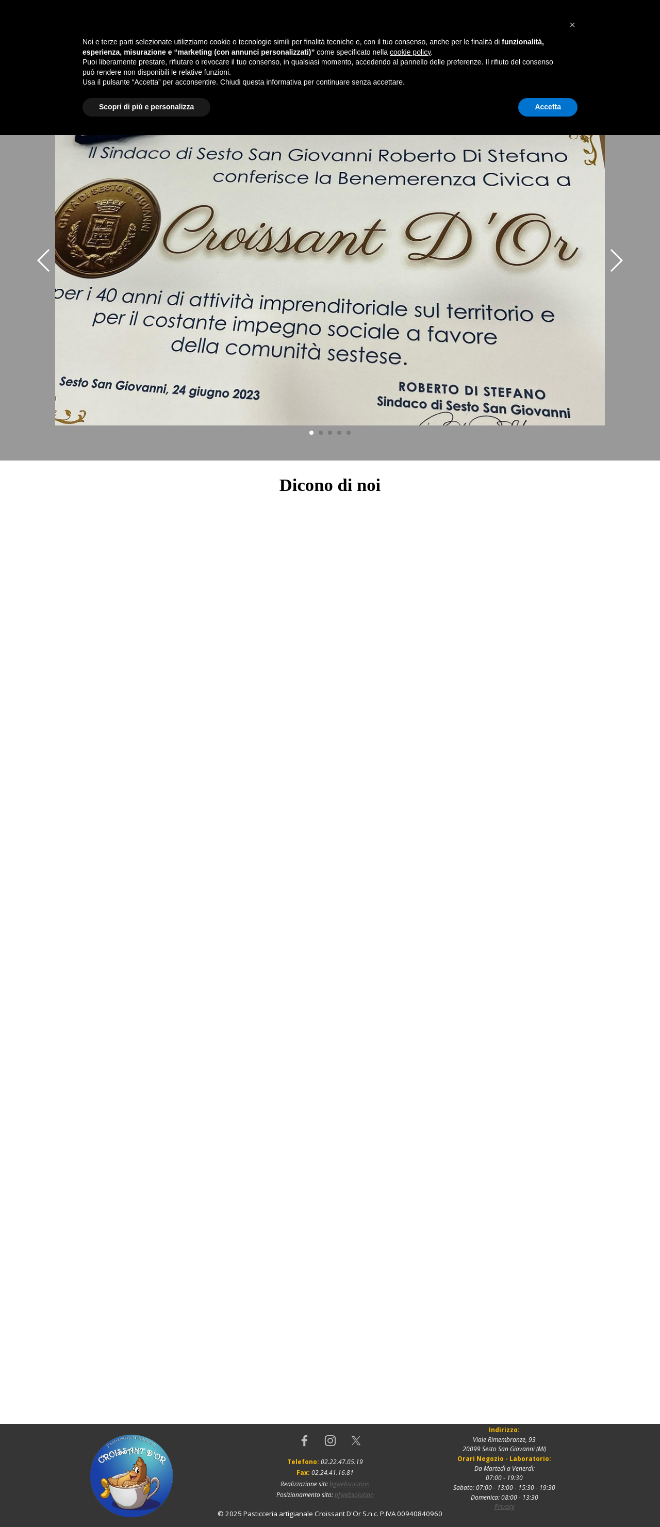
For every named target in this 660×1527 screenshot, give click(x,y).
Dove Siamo (332, 78)
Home (107, 78)
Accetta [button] (548, 1499)
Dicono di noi (257, 78)
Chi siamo (182, 78)
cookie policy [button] (410, 1444)
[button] (572, 1416)
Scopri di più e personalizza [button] (146, 1499)
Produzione (406, 78)
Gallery (556, 78)
